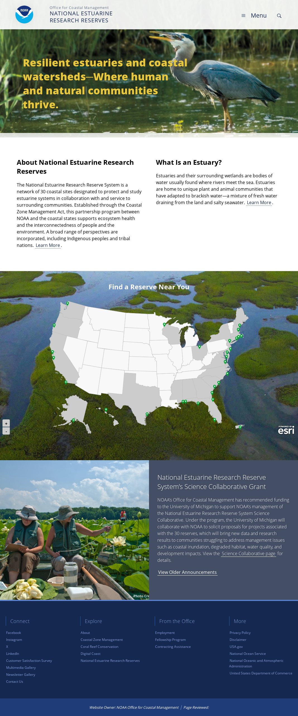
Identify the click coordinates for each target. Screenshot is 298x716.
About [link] (85, 632)
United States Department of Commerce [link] (261, 673)
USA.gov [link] (236, 646)
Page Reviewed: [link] (196, 707)
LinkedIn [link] (12, 653)
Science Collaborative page (248, 553)
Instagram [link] (14, 639)
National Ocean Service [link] (248, 653)
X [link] (7, 646)
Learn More (48, 245)
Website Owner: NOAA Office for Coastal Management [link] (134, 707)
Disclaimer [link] (238, 639)
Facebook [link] (13, 632)
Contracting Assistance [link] (173, 646)
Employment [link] (165, 632)
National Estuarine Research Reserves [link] (110, 660)
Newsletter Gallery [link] (20, 674)
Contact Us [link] (14, 681)
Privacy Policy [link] (240, 632)
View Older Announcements (187, 572)
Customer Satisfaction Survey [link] (29, 660)
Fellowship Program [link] (170, 639)
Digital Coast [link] (90, 653)
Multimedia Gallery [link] (21, 667)
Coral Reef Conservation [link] (99, 646)
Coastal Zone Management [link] (102, 639)
